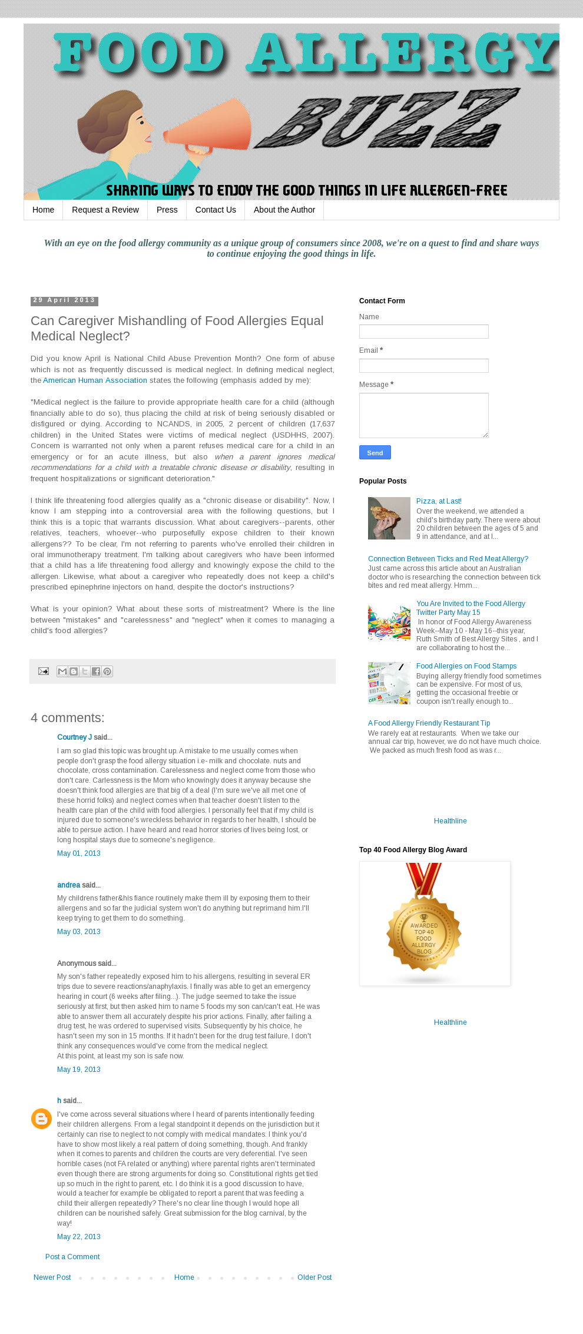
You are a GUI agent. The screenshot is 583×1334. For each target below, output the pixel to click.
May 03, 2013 (79, 932)
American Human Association (95, 380)
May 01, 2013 (79, 853)
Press (167, 209)
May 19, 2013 (79, 1069)
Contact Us (216, 209)
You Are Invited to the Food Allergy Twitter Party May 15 (470, 608)
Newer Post (52, 1277)
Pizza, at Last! (439, 501)
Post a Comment (72, 1257)
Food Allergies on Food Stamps (466, 666)
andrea (68, 885)
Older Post (314, 1277)
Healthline (450, 821)
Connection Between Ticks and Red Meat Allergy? (448, 559)
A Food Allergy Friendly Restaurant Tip (429, 723)
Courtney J (74, 737)
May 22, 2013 (79, 1237)
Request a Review (105, 209)
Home (43, 209)
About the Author (284, 209)
